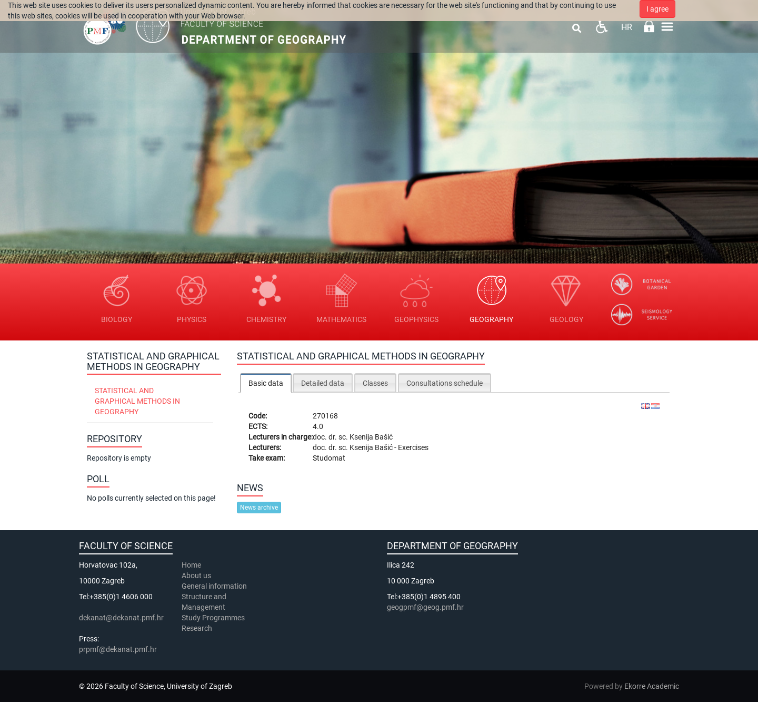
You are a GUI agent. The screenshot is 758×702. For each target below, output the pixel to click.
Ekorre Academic (651, 686)
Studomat (329, 458)
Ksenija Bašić (371, 437)
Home (191, 565)
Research (198, 628)
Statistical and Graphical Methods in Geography (137, 401)
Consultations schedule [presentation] (444, 383)
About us (197, 575)
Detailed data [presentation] (322, 383)
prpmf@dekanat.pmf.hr (118, 649)
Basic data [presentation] (265, 383)
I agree (657, 9)
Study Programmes (213, 617)
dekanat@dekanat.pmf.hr (121, 617)
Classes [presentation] (375, 383)
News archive (259, 507)
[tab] (266, 383)
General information (214, 586)
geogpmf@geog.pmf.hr (425, 607)
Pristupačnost (601, 26)
